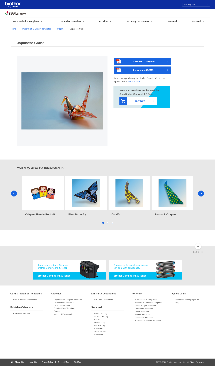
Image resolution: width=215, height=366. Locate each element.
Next (201, 193)
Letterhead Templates (144, 309)
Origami (60, 29)
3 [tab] (112, 223)
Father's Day (99, 325)
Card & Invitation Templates (25, 300)
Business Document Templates (148, 320)
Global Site (17, 362)
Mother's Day (100, 322)
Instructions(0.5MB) (135, 70)
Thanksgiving (100, 331)
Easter (97, 319)
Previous (14, 193)
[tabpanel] (42, 196)
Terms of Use (133, 81)
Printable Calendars (21, 313)
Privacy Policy (47, 362)
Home (13, 29)
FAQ (177, 303)
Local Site (33, 362)
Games (57, 311)
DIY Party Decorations (103, 300)
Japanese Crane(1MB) (135, 61)
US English (196, 4)
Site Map (77, 362)
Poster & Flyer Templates (145, 306)
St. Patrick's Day (101, 316)
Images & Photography (63, 314)
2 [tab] (107, 223)
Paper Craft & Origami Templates (36, 29)
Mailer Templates (142, 312)
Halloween (98, 328)
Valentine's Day (101, 313)
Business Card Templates (146, 300)
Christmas (98, 334)
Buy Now (133, 101)
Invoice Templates (142, 315)
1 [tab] (103, 223)
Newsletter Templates (144, 318)
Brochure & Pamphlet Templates (148, 303)
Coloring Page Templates (64, 308)
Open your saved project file (187, 300)
